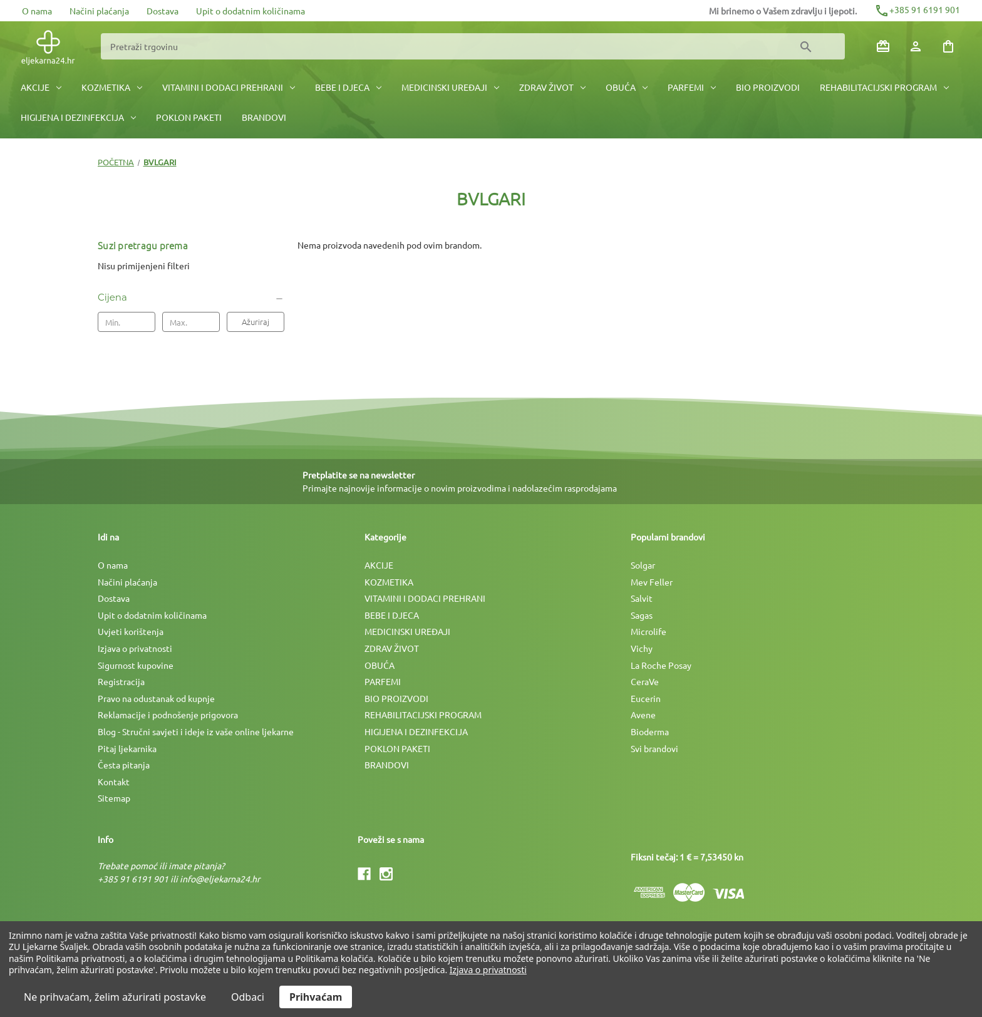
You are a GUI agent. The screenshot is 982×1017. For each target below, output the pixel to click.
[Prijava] (915, 46)
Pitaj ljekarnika (127, 748)
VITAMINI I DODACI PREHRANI (228, 87)
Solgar (643, 564)
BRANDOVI (264, 117)
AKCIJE (41, 87)
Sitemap (114, 797)
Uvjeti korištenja (130, 631)
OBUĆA (627, 87)
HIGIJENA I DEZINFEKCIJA (78, 117)
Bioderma (650, 731)
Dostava (162, 10)
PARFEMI (692, 87)
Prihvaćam (315, 997)
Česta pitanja (124, 764)
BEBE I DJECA (348, 87)
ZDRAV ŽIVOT (552, 87)
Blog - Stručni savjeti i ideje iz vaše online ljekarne (196, 731)
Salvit (642, 598)
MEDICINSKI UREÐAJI (450, 87)
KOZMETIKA (111, 87)
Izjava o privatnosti (135, 648)
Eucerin (646, 698)
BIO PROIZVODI (768, 87)
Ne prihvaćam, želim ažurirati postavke (115, 997)
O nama (37, 10)
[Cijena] (191, 297)
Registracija (121, 681)
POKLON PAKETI (189, 117)
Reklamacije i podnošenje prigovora (168, 714)
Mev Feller (652, 581)
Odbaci (247, 997)
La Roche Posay (661, 665)
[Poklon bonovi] (883, 46)
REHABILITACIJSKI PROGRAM (884, 87)
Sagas (642, 615)
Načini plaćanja (99, 10)
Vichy (642, 648)
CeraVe (645, 681)
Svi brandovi (654, 748)
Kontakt (114, 781)
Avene (643, 714)
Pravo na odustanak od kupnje (156, 698)
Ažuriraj (255, 322)
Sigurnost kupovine (135, 665)
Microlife (648, 631)
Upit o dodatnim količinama (250, 10)
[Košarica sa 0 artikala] (948, 46)
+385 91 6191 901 (917, 9)
